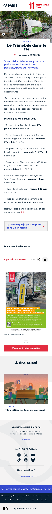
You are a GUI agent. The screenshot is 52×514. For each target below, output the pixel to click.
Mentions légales (8, 496)
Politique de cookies (25, 500)
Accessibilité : (34, 496)
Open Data (9, 500)
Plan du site (42, 500)
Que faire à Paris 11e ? (25, 508)
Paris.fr (48, 489)
